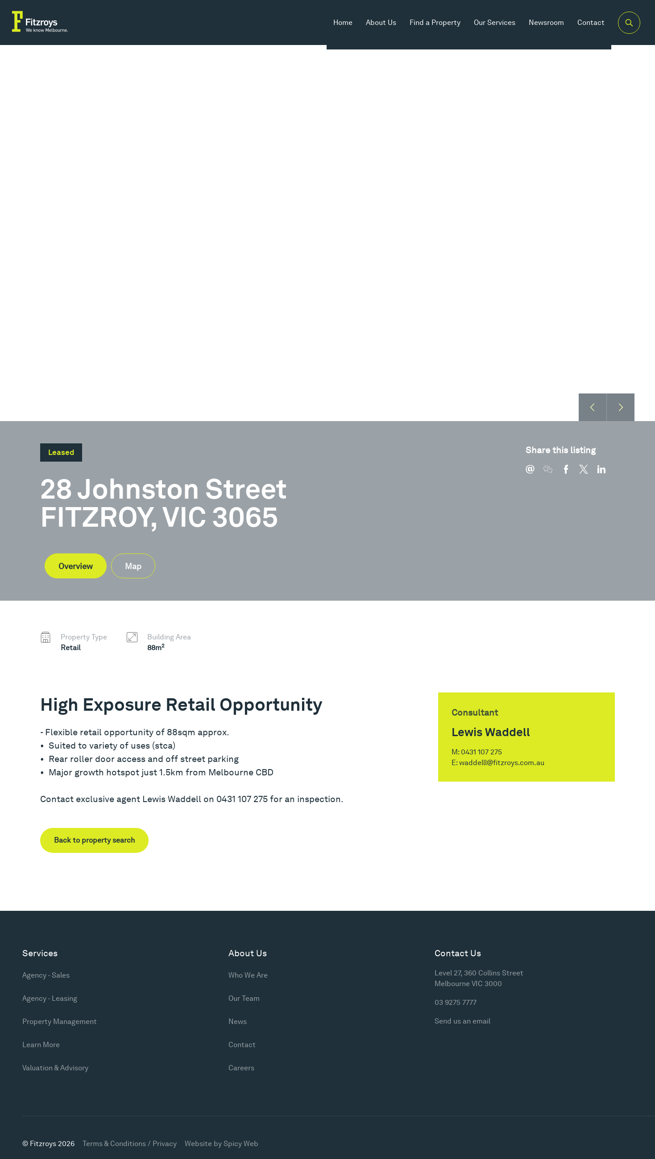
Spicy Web (241, 1143)
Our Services (487, 26)
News (237, 1021)
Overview (75, 566)
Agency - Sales (46, 975)
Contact (583, 26)
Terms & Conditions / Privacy (130, 1143)
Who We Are (248, 975)
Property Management (59, 1021)
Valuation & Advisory (55, 1068)
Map (133, 566)
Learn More (41, 1044)
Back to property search (94, 840)
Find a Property (427, 26)
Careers (241, 1068)
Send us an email (462, 1021)
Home (335, 26)
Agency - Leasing (49, 998)
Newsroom (538, 26)
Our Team (244, 998)
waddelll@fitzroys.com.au (501, 762)
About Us (373, 26)
